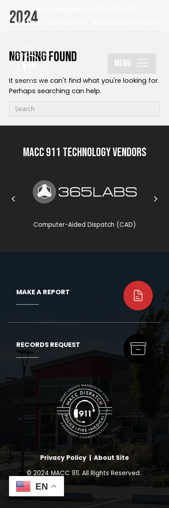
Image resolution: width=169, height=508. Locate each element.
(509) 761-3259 (125, 22)
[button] (132, 64)
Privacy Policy (63, 458)
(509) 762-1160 (84, 9)
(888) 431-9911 (50, 22)
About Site (111, 458)
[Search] (84, 109)
